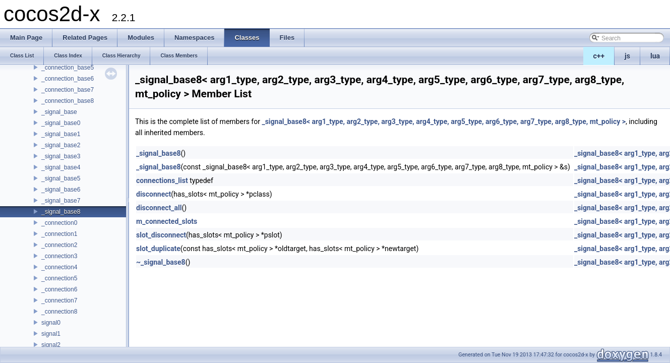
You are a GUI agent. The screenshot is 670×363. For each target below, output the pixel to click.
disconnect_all (158, 208)
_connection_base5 (67, 67)
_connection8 (59, 311)
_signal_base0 (60, 123)
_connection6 (59, 289)
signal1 (50, 333)
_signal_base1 (60, 134)
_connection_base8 (67, 100)
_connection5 (59, 278)
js (627, 56)
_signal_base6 (60, 189)
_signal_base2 (60, 145)
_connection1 (59, 233)
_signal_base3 (60, 156)
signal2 (50, 344)
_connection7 (59, 300)
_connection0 (59, 222)
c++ (599, 56)
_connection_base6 (67, 78)
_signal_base (59, 111)
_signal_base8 (60, 211)
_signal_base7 (60, 200)
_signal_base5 (60, 178)
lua (655, 56)
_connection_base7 (67, 89)
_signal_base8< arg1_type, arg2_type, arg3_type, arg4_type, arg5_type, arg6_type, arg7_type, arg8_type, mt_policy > (444, 121)
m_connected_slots (166, 221)
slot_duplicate (158, 249)
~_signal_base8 (161, 262)
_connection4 (59, 267)
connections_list (162, 180)
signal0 (50, 322)
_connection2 (59, 245)
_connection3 (59, 256)
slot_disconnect (161, 235)
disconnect (153, 194)
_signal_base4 (60, 167)
